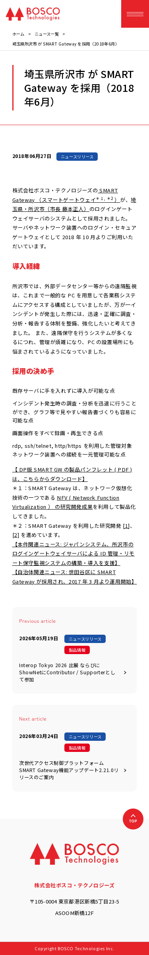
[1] (126, 525)
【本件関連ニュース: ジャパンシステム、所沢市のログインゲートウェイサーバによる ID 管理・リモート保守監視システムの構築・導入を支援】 (73, 553)
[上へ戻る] (133, 819)
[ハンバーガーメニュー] (135, 14)
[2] (15, 534)
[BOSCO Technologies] (33, 13)
